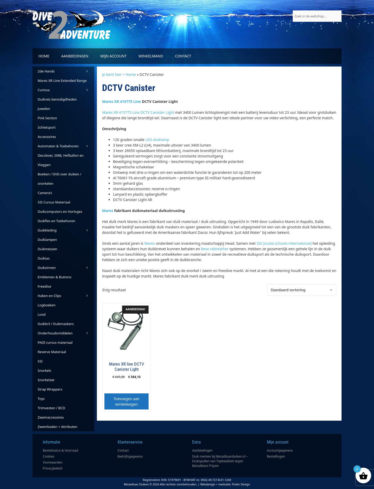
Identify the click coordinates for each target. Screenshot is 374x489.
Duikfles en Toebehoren (56, 221)
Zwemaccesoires (51, 417)
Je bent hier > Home (119, 74)
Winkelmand (150, 56)
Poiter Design (241, 484)
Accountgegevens (280, 450)
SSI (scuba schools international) (284, 243)
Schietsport (47, 127)
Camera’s (45, 192)
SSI (40, 361)
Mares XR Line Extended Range (62, 80)
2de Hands (66, 71)
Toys (41, 398)
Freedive (44, 286)
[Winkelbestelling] (301, 289)
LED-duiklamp (157, 139)
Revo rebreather (215, 248)
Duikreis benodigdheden (57, 99)
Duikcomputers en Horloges (60, 211)
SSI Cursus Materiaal (54, 202)
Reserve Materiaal (52, 351)
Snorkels (44, 370)
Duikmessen (47, 249)
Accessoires (47, 136)
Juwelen (44, 108)
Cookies (48, 456)
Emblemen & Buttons (54, 277)
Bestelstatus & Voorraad (60, 450)
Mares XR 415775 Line (121, 101)
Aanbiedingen (74, 56)
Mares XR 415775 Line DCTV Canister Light (138, 112)
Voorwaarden (53, 462)
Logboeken (46, 305)
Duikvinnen (66, 267)
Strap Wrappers (50, 389)
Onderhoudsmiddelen (66, 333)
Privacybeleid (52, 468)
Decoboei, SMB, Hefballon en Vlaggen (61, 160)
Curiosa (66, 90)
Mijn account (113, 56)
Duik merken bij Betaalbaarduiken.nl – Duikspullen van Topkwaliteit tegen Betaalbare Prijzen (220, 461)
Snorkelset (46, 380)
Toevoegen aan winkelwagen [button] (126, 401)
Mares (107, 210)
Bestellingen (276, 456)
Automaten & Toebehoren (66, 146)
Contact (183, 56)
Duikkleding (66, 230)
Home (43, 56)
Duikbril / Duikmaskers (56, 323)
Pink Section (47, 118)
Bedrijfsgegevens (130, 456)
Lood (42, 314)
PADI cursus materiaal (55, 342)
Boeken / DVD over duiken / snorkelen (59, 179)
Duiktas (44, 258)
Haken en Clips (66, 295)
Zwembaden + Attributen (57, 426)
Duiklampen (47, 239)
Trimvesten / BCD (51, 408)
